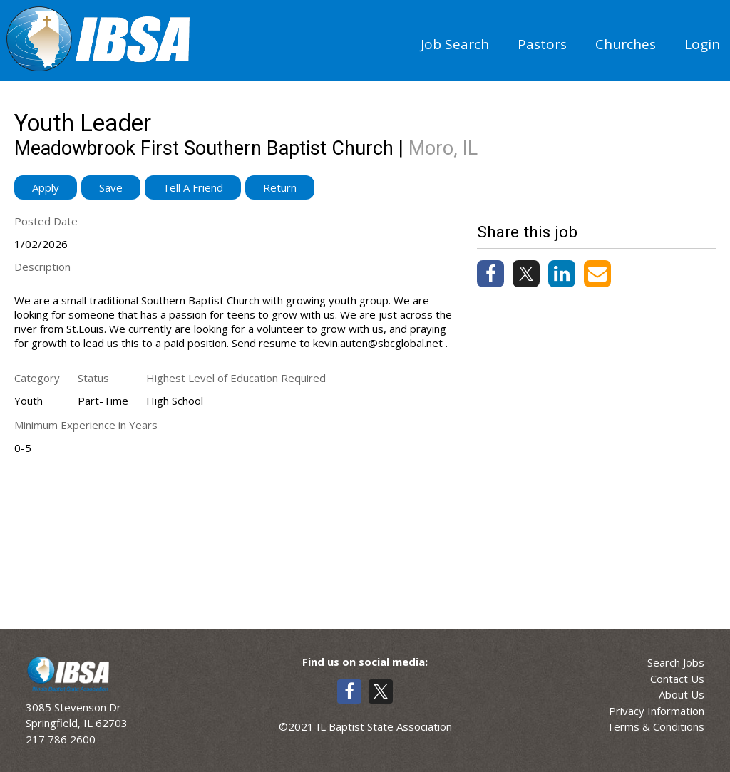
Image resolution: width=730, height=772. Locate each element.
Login (702, 44)
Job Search (455, 44)
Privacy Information (656, 711)
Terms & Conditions (655, 726)
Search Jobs (675, 662)
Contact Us (677, 678)
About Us (681, 694)
